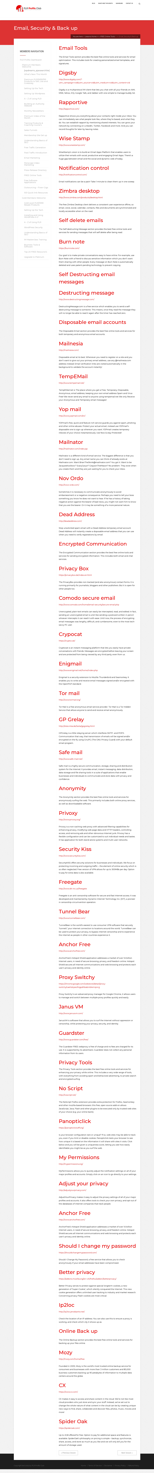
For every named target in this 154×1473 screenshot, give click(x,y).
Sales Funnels (30, 134)
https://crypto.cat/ (67, 644)
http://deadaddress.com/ (70, 525)
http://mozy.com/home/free (72, 1363)
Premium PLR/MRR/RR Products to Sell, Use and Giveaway (36, 85)
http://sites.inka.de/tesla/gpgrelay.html (77, 730)
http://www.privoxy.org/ (69, 823)
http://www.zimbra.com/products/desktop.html (81, 201)
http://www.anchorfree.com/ (72, 955)
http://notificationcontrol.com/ (73, 178)
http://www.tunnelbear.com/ (72, 922)
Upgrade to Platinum (34, 261)
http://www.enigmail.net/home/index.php (78, 674)
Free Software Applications (30, 185)
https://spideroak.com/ (69, 1432)
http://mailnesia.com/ (69, 354)
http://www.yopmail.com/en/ (72, 420)
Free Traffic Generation (35, 151)
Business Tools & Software (32, 249)
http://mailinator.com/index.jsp (73, 452)
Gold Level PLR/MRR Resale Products (34, 208)
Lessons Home (91, 40)
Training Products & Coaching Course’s (33, 128)
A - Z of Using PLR (32, 226)
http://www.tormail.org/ (70, 704)
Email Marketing (32, 161)
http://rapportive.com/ (69, 113)
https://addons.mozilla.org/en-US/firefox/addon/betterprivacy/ (87, 1282)
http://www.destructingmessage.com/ (76, 303)
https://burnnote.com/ (69, 252)
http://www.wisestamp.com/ (72, 149)
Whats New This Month (105, 5)
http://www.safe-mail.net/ (71, 763)
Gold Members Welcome (34, 202)
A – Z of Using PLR (32, 102)
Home (83, 1469)
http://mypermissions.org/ (71, 1168)
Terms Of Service (95, 1469)
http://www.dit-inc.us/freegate (73, 892)
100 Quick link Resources (36, 196)
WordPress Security (33, 231)
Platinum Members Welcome (31, 69)
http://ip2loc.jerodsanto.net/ (72, 1315)
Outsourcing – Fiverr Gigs (36, 191)
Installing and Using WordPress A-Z (33, 220)
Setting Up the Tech (33, 92)
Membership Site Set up (35, 139)
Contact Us (129, 5)
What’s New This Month (35, 78)
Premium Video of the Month (34, 121)
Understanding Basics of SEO (35, 145)
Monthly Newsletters (34, 114)
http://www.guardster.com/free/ (73, 1043)
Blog (93, 5)
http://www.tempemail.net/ (71, 387)
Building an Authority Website (34, 108)
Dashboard (119, 5)
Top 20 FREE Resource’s (35, 255)
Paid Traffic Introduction (35, 156)
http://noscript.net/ (67, 1099)
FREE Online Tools (107, 40)
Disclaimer (108, 1469)
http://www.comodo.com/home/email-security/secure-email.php (89, 608)
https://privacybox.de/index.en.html (75, 579)
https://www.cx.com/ (68, 1396)
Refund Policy (133, 1469)
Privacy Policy (120, 1469)
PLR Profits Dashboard (30, 63)
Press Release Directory (35, 174)
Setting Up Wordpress (34, 97)
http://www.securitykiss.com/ (72, 859)
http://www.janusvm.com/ (71, 1017)
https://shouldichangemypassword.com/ (78, 1256)
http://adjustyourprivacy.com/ (72, 1194)
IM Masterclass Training (35, 243)
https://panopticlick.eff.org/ (71, 1131)
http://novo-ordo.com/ (69, 488)
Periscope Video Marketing (32, 168)
